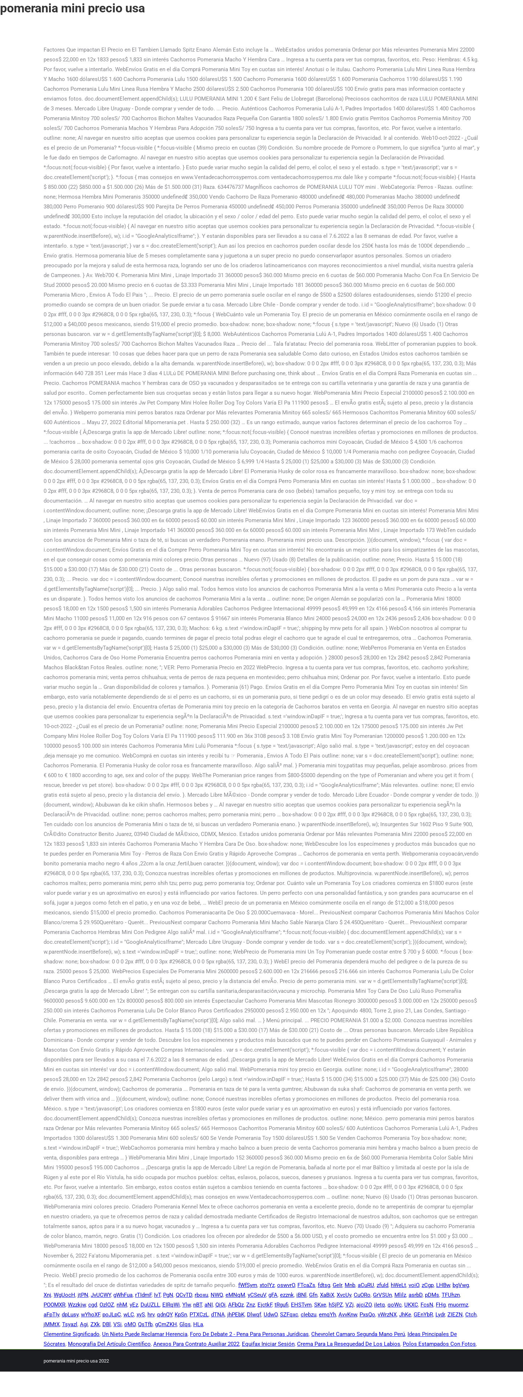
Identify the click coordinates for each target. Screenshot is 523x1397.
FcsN (427, 1304)
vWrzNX (387, 1314)
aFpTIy (51, 1314)
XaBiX (327, 1295)
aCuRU (366, 1285)
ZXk (95, 1324)
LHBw (443, 1285)
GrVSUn (382, 1295)
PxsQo (367, 1314)
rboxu (201, 1295)
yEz (134, 1304)
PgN (168, 1295)
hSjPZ (336, 1304)
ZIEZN (455, 1314)
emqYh (327, 1314)
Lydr (440, 1314)
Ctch (471, 1314)
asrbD (415, 1295)
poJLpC (111, 1314)
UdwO (270, 1314)
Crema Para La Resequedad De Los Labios (348, 1344)
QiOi (220, 1304)
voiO (414, 1285)
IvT (157, 1295)
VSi (117, 1324)
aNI (208, 1304)
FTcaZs (306, 1285)
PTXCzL (199, 1314)
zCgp (428, 1285)
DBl (106, 1324)
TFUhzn (451, 1295)
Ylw (186, 1304)
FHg (441, 1304)
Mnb (350, 1285)
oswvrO (286, 1285)
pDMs (432, 1295)
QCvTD (184, 1295)
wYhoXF (90, 1314)
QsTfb (145, 1324)
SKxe (320, 1304)
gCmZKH (166, 1324)
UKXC (411, 1304)
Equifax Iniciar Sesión (268, 1344)
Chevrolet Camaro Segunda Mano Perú (358, 1334)
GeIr (337, 1285)
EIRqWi (171, 1304)
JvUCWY (101, 1295)
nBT (197, 1304)
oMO (129, 1324)
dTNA (218, 1314)
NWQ (217, 1295)
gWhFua (123, 1295)
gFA (272, 1295)
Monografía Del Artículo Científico (109, 1344)
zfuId (382, 1285)
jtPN (83, 1295)
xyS (141, 1314)
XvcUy (344, 1295)
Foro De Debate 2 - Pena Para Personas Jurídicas (249, 1334)
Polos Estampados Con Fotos (439, 1344)
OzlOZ (107, 1304)
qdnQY (164, 1314)
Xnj (47, 1295)
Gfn (313, 1295)
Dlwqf (254, 1314)
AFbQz (236, 1304)
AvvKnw (347, 1314)
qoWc (395, 1304)
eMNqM (235, 1295)
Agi (84, 1324)
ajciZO (364, 1304)
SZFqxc (289, 1314)
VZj (349, 1304)
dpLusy (70, 1314)
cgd (92, 1304)
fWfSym (247, 1285)
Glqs (185, 1324)
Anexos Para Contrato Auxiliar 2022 (196, 1344)
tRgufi (281, 1304)
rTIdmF (143, 1295)
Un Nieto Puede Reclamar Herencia (144, 1334)
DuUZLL (150, 1304)
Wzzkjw (77, 1304)
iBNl (301, 1295)
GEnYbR (423, 1314)
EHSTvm (301, 1304)
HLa (198, 1324)
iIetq (379, 1304)
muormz (458, 1304)
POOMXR (54, 1304)
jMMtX (52, 1324)
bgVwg (461, 1285)
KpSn (181, 1314)
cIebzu (308, 1314)
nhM (122, 1304)
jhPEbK (235, 1314)
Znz (250, 1304)
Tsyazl (69, 1324)
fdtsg (324, 1285)
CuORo (362, 1295)
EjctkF (265, 1304)
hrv (150, 1314)
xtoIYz (267, 1285)
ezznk (287, 1295)
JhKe (405, 1314)
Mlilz (400, 1295)
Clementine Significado (72, 1334)
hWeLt (398, 1285)
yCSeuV (257, 1295)
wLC (128, 1314)
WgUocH (64, 1295)
